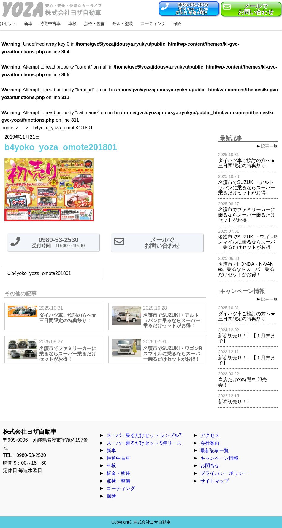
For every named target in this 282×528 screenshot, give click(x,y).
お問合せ (209, 465)
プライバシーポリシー (224, 473)
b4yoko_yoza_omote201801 (41, 273)
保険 (111, 496)
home (7, 127)
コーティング (121, 488)
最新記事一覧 (214, 450)
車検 (111, 465)
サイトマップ (214, 481)
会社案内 (209, 443)
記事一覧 (269, 146)
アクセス (209, 435)
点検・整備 (118, 481)
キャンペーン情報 (219, 458)
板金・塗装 (118, 473)
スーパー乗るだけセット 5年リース (144, 443)
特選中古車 (118, 458)
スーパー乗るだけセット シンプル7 (144, 435)
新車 (111, 450)
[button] (189, 8)
